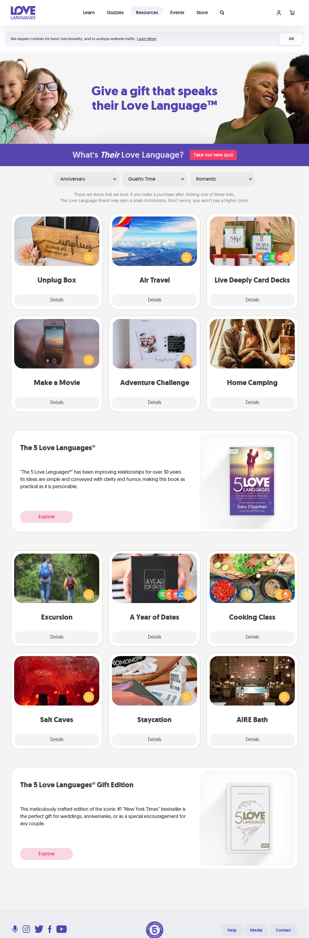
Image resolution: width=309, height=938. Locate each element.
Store (202, 12)
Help (232, 930)
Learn (89, 12)
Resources (147, 12)
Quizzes (115, 12)
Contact (283, 930)
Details (57, 300)
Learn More (146, 38)
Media (256, 930)
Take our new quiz (213, 155)
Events (177, 12)
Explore (46, 516)
